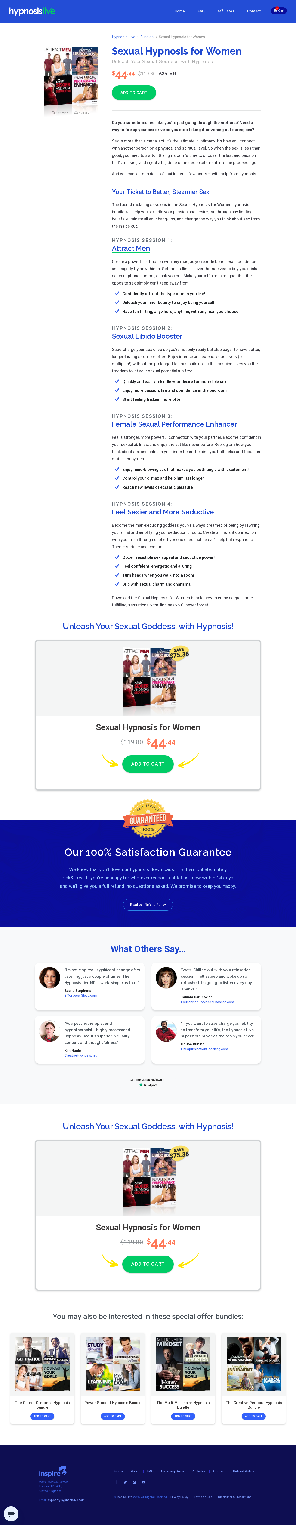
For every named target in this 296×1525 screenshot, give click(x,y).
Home (180, 11)
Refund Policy (243, 1471)
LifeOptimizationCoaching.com (204, 1049)
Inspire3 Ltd (125, 1497)
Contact (254, 11)
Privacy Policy (179, 1497)
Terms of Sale (203, 1497)
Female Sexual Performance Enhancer (174, 424)
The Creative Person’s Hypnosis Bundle (253, 1405)
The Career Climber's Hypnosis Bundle (42, 1405)
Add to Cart (42, 1416)
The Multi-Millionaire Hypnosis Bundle (183, 1405)
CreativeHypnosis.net (81, 1055)
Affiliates (226, 11)
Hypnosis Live (123, 37)
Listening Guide (172, 1471)
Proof (135, 1471)
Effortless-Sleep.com (81, 995)
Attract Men (131, 248)
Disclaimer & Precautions (234, 1497)
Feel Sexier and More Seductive (163, 512)
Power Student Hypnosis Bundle (112, 1402)
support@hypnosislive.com (66, 1500)
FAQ (201, 11)
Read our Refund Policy (148, 904)
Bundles (147, 37)
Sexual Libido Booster (147, 336)
